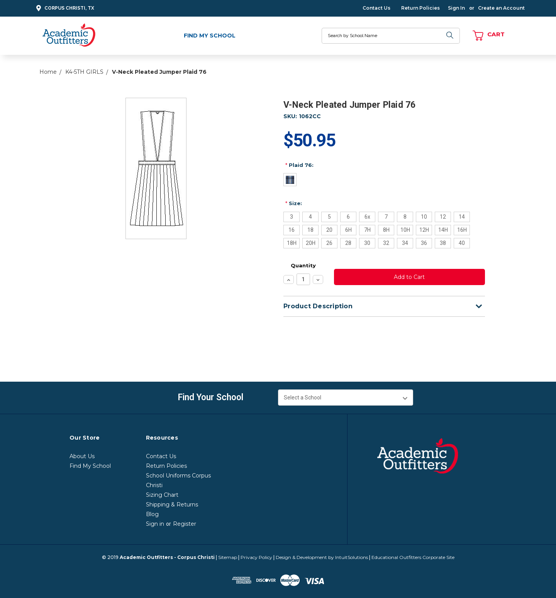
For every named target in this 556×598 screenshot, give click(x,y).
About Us (82, 456)
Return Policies (420, 8)
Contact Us (376, 8)
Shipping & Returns (172, 504)
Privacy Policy (256, 557)
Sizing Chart (162, 494)
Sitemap (227, 557)
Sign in (155, 523)
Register (184, 523)
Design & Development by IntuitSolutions (322, 557)
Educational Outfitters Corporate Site (412, 557)
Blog (152, 514)
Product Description (382, 306)
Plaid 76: (299, 165)
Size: (293, 203)
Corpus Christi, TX (64, 8)
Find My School (210, 35)
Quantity (303, 265)
